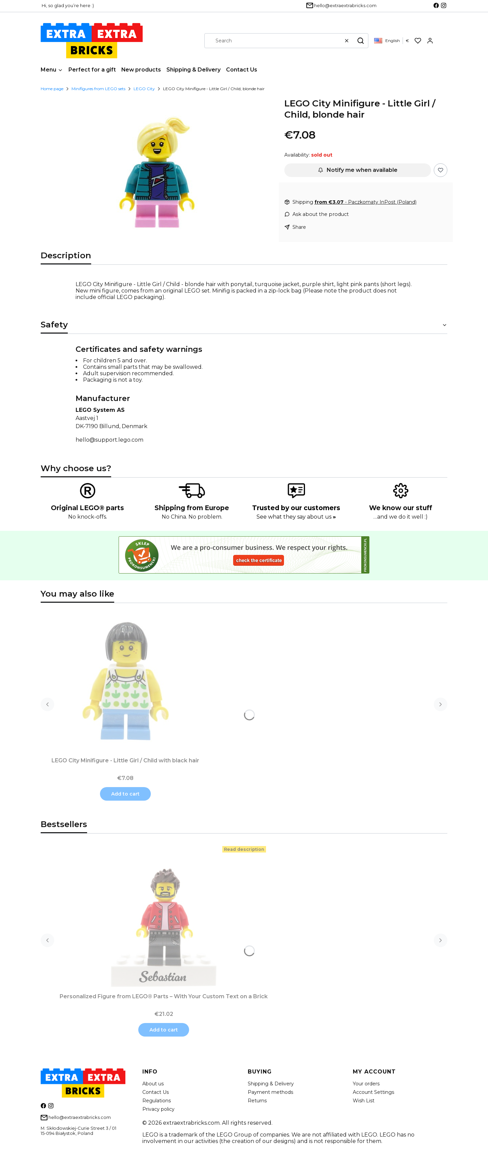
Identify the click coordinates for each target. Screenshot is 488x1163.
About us (153, 1084)
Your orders (366, 1084)
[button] (360, 40)
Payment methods (270, 1092)
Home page (52, 88)
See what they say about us (296, 517)
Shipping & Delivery (271, 1084)
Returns (257, 1101)
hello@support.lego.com (109, 440)
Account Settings (373, 1092)
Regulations (156, 1101)
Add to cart (125, 794)
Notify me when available (358, 170)
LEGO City (144, 88)
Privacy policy (158, 1109)
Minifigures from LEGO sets (98, 88)
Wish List (363, 1101)
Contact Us (155, 1092)
